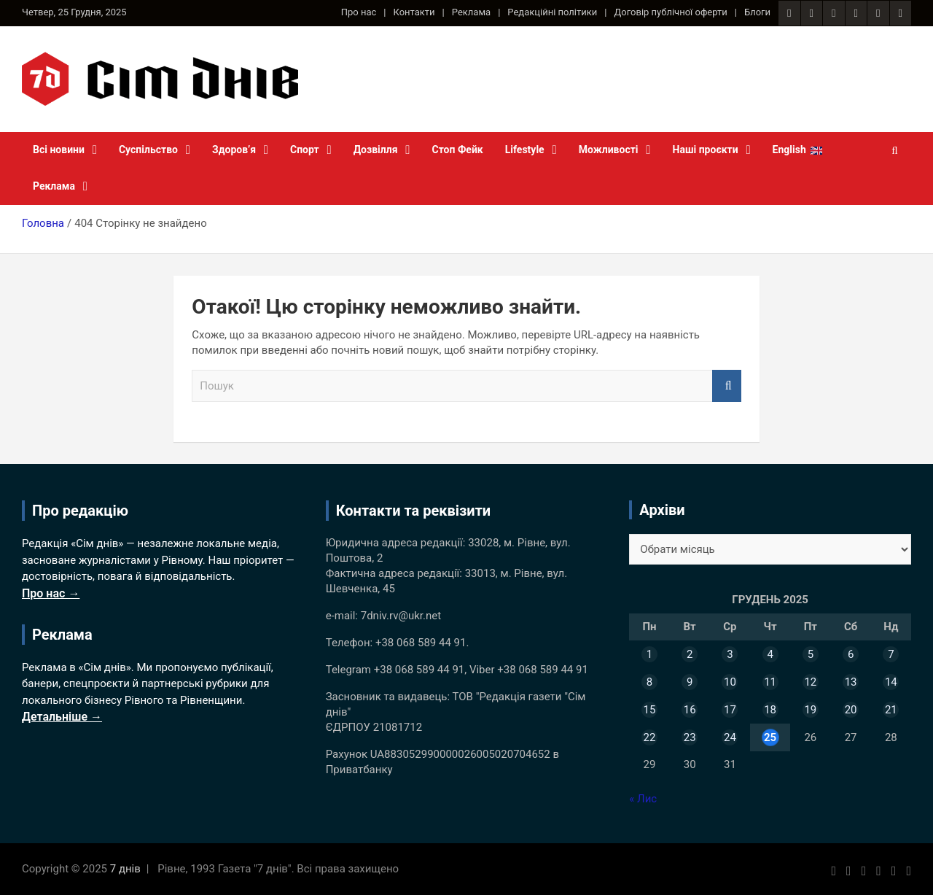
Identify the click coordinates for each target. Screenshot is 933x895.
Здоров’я (234, 149)
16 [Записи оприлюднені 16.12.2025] (690, 709)
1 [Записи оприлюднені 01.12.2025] (649, 654)
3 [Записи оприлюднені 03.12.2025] (730, 654)
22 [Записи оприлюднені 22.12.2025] (649, 737)
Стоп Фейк (457, 149)
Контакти (414, 12)
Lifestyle (524, 149)
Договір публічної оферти (670, 12)
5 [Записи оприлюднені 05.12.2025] (810, 654)
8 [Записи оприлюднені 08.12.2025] (649, 682)
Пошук (726, 386)
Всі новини (59, 149)
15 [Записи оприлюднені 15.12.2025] (649, 709)
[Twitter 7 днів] (856, 13)
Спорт (304, 149)
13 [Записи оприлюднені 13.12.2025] (851, 682)
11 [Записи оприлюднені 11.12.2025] (770, 682)
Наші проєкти (705, 149)
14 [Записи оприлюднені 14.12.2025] (891, 682)
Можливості (609, 149)
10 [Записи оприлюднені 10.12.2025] (730, 682)
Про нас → (50, 593)
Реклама (471, 12)
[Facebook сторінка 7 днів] (789, 13)
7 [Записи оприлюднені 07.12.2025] (891, 654)
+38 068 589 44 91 (420, 642)
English (789, 149)
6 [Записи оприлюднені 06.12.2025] (851, 654)
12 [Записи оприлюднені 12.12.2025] (810, 682)
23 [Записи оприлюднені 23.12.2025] (690, 737)
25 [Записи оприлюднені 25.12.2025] (770, 737)
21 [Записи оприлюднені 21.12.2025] (891, 709)
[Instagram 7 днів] (811, 13)
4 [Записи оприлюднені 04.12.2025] (770, 654)
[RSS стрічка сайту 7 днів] (833, 13)
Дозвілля (376, 149)
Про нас (359, 12)
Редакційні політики (552, 12)
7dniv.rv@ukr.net (401, 615)
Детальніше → (62, 717)
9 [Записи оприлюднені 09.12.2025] (689, 682)
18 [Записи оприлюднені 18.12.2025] (770, 709)
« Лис (643, 798)
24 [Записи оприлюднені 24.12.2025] (730, 737)
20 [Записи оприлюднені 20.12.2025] (851, 709)
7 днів (125, 868)
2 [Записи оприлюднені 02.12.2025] (689, 654)
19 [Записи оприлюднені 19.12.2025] (810, 709)
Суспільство (148, 149)
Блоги (757, 12)
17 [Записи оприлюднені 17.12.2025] (730, 709)
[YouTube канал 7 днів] (900, 13)
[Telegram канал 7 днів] (878, 13)
